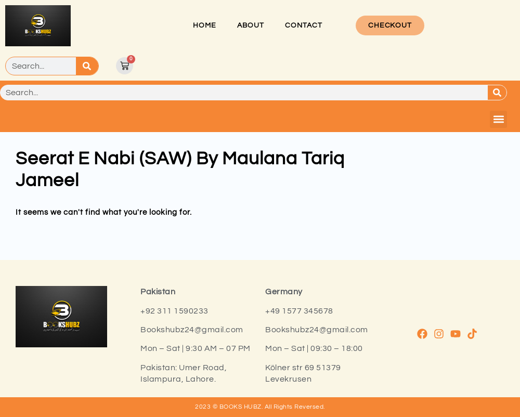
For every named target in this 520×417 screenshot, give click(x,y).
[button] (498, 119)
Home (204, 25)
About (250, 25)
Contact (303, 25)
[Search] (87, 66)
